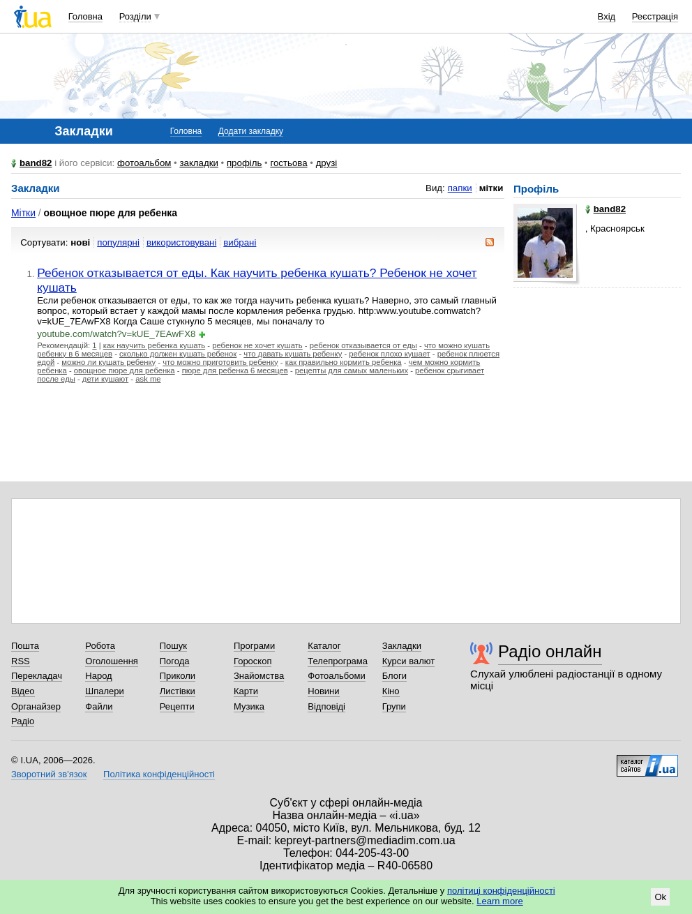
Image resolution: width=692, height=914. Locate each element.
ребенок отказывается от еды (363, 345)
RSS (20, 661)
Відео (23, 691)
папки (460, 188)
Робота (100, 645)
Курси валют (408, 661)
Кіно (391, 691)
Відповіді (326, 706)
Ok (660, 897)
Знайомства (259, 675)
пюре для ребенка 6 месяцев (235, 370)
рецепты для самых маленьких (351, 370)
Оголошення (111, 661)
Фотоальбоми (336, 675)
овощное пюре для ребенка (124, 370)
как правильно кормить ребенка (343, 362)
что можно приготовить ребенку (220, 362)
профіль (244, 163)
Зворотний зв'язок (48, 774)
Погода (175, 661)
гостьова (288, 163)
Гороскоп (252, 661)
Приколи (177, 675)
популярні (118, 242)
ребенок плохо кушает (389, 354)
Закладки (401, 645)
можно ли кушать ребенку (108, 362)
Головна (85, 16)
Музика (249, 706)
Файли (98, 706)
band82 (36, 163)
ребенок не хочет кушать (257, 345)
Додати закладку (250, 131)
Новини (323, 691)
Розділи (135, 16)
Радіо (22, 721)
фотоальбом (144, 163)
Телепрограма (338, 661)
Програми (254, 645)
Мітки (23, 212)
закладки (198, 163)
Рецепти (177, 706)
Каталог (324, 645)
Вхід (607, 16)
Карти (246, 691)
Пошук (173, 645)
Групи (394, 706)
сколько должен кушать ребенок (177, 354)
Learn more (499, 901)
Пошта (25, 645)
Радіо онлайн (550, 651)
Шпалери (104, 691)
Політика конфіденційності (159, 774)
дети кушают (105, 379)
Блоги (394, 675)
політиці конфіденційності (501, 890)
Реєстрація (655, 16)
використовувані (181, 242)
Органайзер (36, 706)
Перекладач (36, 675)
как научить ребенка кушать (154, 345)
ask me (147, 379)
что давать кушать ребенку (292, 354)
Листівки (177, 691)
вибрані (239, 242)
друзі (327, 163)
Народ (98, 675)
